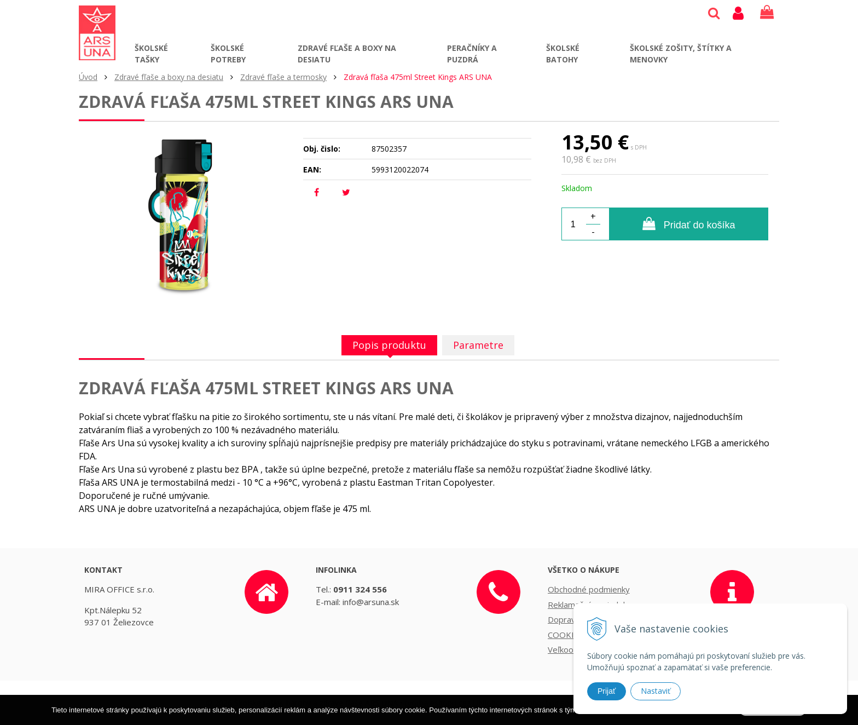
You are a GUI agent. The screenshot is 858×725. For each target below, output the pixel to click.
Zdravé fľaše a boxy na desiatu (347, 54)
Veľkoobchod (572, 649)
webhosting (538, 703)
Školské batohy (562, 54)
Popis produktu (389, 345)
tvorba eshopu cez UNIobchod (459, 703)
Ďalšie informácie (640, 720)
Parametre (478, 345)
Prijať (607, 691)
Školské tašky (151, 54)
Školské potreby (228, 54)
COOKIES (565, 634)
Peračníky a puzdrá (472, 54)
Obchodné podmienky (589, 589)
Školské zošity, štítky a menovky (681, 54)
